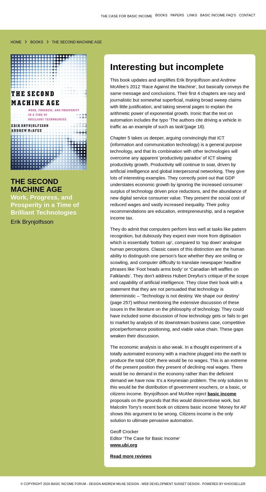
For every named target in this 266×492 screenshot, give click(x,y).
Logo (42, 17)
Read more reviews (131, 456)
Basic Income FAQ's (218, 15)
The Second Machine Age (77, 42)
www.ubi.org (123, 444)
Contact (247, 15)
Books (161, 15)
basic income (222, 393)
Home (16, 42)
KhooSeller (234, 484)
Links (192, 15)
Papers (177, 15)
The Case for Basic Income (126, 16)
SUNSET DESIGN (186, 484)
